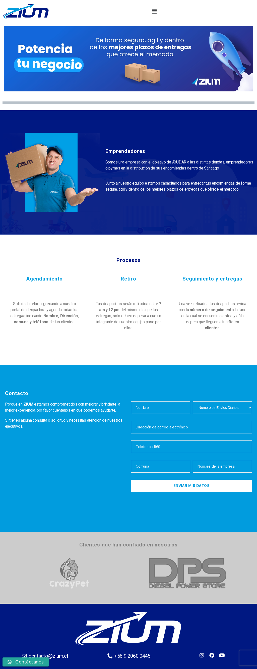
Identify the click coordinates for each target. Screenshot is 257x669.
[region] (128, 58)
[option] (69, 573)
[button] (154, 11)
